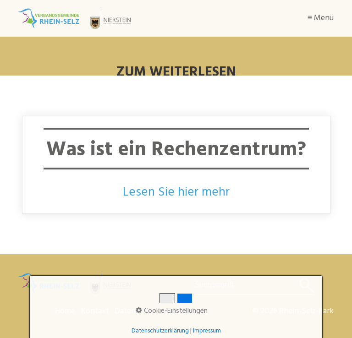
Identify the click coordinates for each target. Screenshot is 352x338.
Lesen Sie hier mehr (176, 192)
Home (65, 311)
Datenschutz (136, 311)
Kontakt (95, 311)
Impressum (183, 311)
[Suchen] (305, 285)
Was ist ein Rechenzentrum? (176, 164)
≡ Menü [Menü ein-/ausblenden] (321, 18)
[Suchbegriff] (254, 285)
